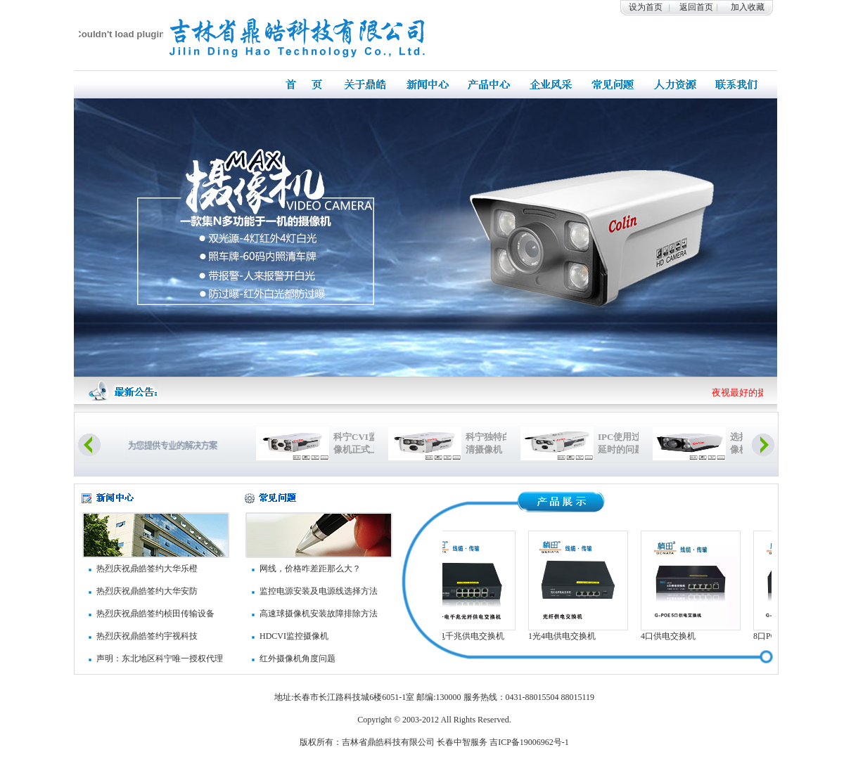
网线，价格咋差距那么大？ (310, 568)
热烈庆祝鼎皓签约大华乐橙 (147, 568)
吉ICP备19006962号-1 (529, 742)
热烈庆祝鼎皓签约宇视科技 (147, 636)
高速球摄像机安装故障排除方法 (319, 613)
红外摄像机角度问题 (297, 658)
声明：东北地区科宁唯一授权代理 (159, 658)
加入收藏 (747, 7)
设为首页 (646, 7)
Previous (89, 445)
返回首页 (696, 7)
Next (763, 445)
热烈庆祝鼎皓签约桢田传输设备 (155, 613)
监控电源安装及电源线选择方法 (319, 591)
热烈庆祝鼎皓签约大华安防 (147, 591)
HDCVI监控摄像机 (294, 636)
